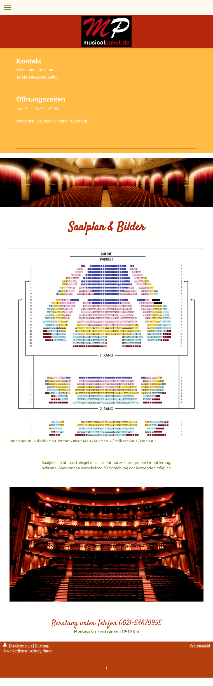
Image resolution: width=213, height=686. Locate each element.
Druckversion (18, 645)
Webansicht (200, 645)
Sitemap (42, 645)
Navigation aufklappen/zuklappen (106, 7)
